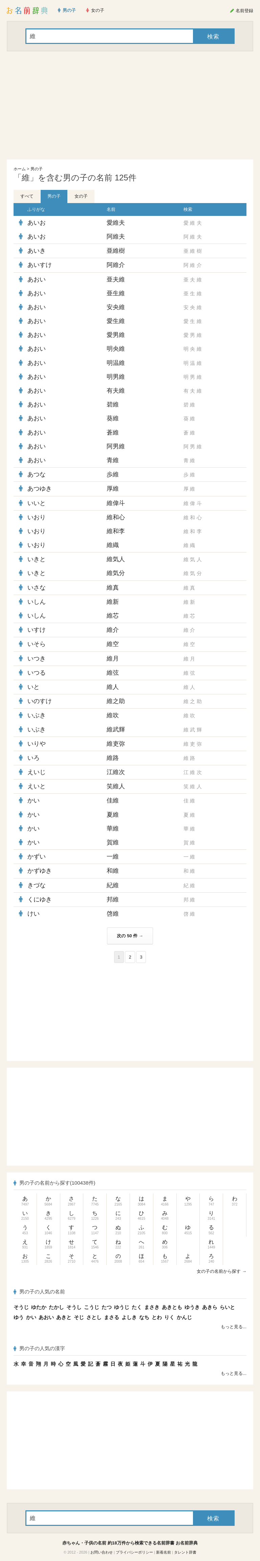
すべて (27, 196)
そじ (79, 1317)
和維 (113, 870)
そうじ (21, 1307)
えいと (36, 786)
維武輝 (116, 729)
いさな (36, 587)
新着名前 (163, 1552)
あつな (36, 474)
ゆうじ (121, 1307)
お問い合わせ (101, 1552)
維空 (113, 644)
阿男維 (116, 446)
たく (137, 1307)
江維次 (116, 772)
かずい (36, 856)
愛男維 (116, 334)
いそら (36, 644)
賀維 (113, 842)
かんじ (184, 1317)
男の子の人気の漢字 (39, 1348)
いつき (36, 658)
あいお (36, 222)
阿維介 (116, 265)
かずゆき (39, 870)
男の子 (36, 169)
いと (33, 687)
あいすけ (39, 265)
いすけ (36, 629)
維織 (113, 545)
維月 (113, 658)
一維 (113, 856)
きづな (36, 885)
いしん (36, 601)
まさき (151, 1307)
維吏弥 (116, 743)
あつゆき (39, 488)
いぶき (36, 715)
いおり (36, 517)
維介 (113, 629)
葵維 (113, 418)
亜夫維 (116, 279)
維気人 (116, 559)
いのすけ (39, 701)
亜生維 (116, 293)
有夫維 (116, 390)
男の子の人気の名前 (39, 1291)
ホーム (20, 169)
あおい (36, 279)
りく (169, 1317)
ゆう (19, 1317)
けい (33, 913)
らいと (227, 1307)
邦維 (113, 899)
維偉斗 (116, 503)
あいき (36, 250)
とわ (157, 1317)
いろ (33, 757)
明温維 (116, 363)
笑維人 (116, 786)
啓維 (113, 913)
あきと (63, 1317)
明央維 (116, 348)
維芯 (113, 615)
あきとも (172, 1307)
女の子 (81, 196)
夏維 (113, 814)
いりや (36, 743)
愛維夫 (116, 222)
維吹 (113, 715)
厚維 (113, 488)
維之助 (116, 701)
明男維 (116, 376)
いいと (36, 503)
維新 (113, 601)
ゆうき (192, 1307)
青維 (113, 460)
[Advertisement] (130, 105)
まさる (111, 1317)
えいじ (36, 772)
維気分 (116, 573)
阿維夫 (116, 236)
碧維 (113, 404)
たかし (56, 1307)
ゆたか (38, 1307)
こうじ (91, 1307)
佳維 (113, 800)
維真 (113, 587)
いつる (36, 672)
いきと (36, 559)
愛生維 (116, 321)
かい (33, 800)
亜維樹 (116, 250)
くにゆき (39, 899)
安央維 (116, 307)
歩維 (113, 474)
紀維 (113, 885)
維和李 (116, 531)
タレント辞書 (185, 1552)
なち (144, 1317)
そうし (74, 1307)
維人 (113, 687)
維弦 (113, 672)
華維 (113, 828)
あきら (209, 1307)
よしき (129, 1317)
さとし (94, 1317)
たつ (107, 1307)
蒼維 (113, 432)
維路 (113, 757)
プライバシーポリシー (134, 1552)
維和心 (116, 517)
